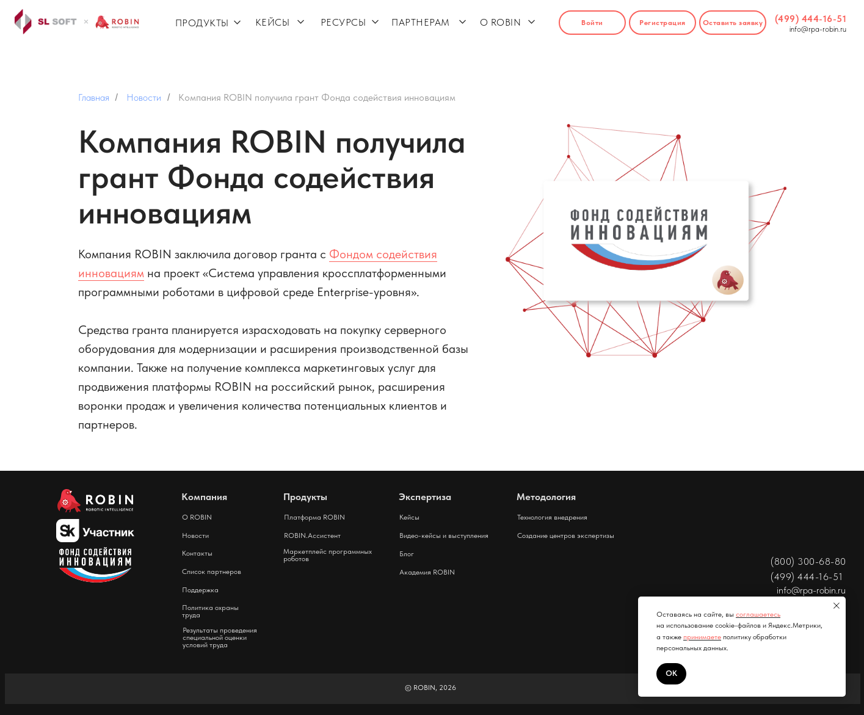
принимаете (702, 637)
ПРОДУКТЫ (202, 23)
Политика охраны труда (210, 611)
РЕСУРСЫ (343, 22)
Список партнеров (211, 571)
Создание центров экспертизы (565, 535)
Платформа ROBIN (314, 517)
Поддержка (200, 590)
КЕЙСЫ (272, 22)
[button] (732, 22)
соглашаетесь (758, 614)
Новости (143, 97)
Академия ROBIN (427, 572)
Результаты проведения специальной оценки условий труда (220, 637)
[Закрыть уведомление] (836, 606)
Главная (93, 97)
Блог (406, 554)
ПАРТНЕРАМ (420, 22)
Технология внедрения (552, 517)
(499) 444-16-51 (811, 18)
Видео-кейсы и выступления (443, 535)
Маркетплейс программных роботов (327, 555)
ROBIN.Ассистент (312, 535)
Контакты (197, 553)
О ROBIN (500, 22)
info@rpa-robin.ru (818, 29)
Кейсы (409, 517)
